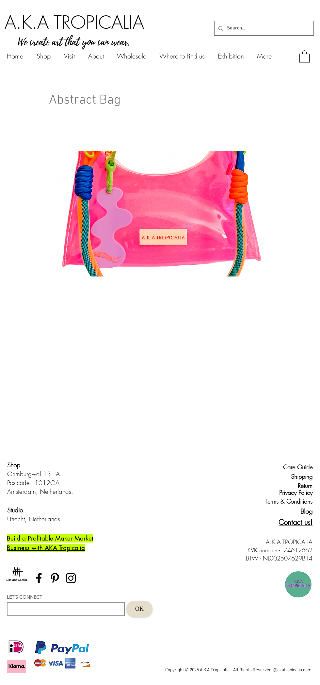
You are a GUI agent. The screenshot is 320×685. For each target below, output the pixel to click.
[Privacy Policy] (294, 492)
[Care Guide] (297, 467)
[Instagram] (71, 578)
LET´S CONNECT (24, 597)
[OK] (139, 609)
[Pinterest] (55, 578)
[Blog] (300, 511)
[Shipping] (297, 476)
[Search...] (263, 28)
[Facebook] (39, 578)
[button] (304, 56)
